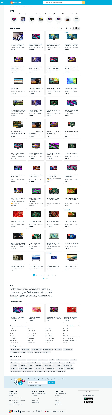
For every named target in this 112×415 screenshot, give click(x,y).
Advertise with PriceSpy (17, 398)
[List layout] (76, 28)
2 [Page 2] (36, 275)
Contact (13, 396)
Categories (59, 402)
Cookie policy (37, 400)
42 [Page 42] (52, 275)
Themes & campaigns (62, 393)
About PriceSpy (15, 393)
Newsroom (60, 396)
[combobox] (62, 2)
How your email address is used (36, 385)
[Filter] (2, 7)
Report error (45, 278)
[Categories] (2, 2)
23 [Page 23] (48, 275)
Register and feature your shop (19, 400)
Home (11, 6)
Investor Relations (61, 398)
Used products (60, 405)
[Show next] (55, 275)
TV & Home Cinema (26, 6)
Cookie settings (38, 402)
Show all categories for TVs (73, 325)
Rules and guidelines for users (41, 393)
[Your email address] (39, 382)
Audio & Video (17, 6)
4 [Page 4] (41, 275)
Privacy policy (37, 398)
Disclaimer (36, 396)
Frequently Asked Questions (18, 405)
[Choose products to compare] (66, 28)
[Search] (83, 2)
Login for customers (16, 402)
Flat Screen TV (18, 298)
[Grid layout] (73, 28)
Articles (59, 400)
